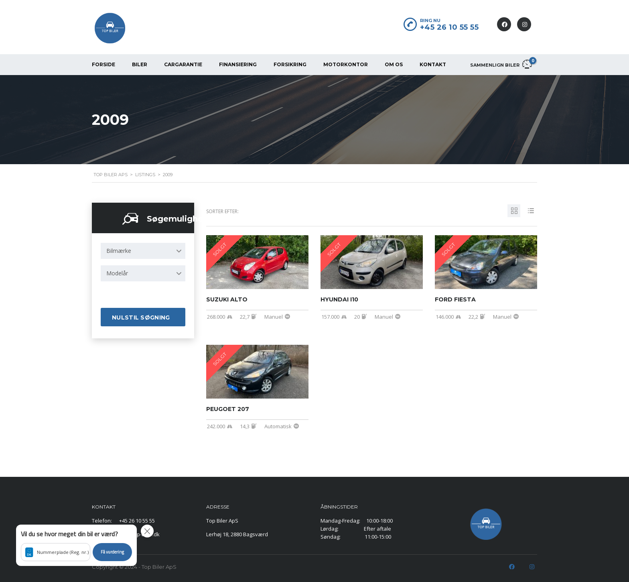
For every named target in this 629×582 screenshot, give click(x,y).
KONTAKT (433, 64)
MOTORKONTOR (345, 64)
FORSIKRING (290, 64)
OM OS (394, 64)
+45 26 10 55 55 (449, 27)
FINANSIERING (238, 64)
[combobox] (143, 251)
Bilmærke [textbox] (118, 250)
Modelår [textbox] (117, 273)
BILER (139, 64)
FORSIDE (103, 64)
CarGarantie (183, 64)
